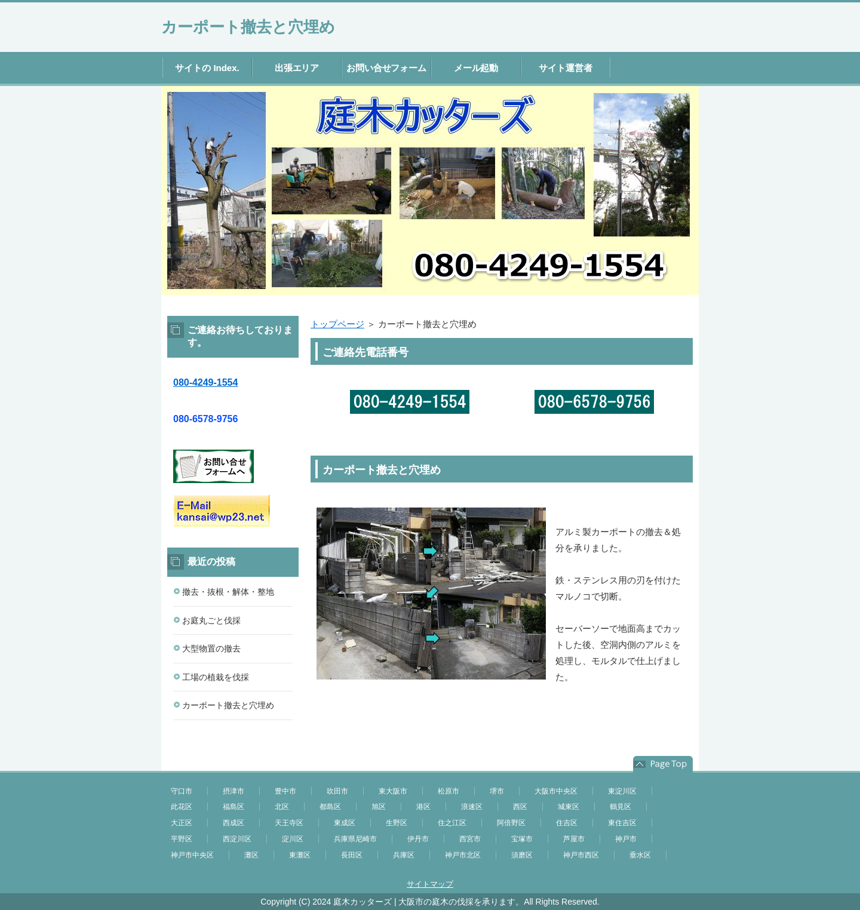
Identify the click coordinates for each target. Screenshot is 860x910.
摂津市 (233, 791)
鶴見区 (620, 807)
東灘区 (300, 855)
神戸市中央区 (192, 855)
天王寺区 (289, 823)
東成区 (344, 823)
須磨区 (522, 855)
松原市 (448, 791)
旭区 (378, 807)
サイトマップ (430, 884)
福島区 (233, 807)
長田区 (352, 855)
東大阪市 (393, 791)
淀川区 (292, 839)
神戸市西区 (581, 855)
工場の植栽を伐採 (215, 677)
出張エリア (297, 68)
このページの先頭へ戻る (663, 764)
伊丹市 (418, 839)
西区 (520, 807)
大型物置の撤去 (211, 648)
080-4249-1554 (205, 382)
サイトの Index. (207, 68)
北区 (282, 807)
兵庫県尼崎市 (355, 839)
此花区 (181, 807)
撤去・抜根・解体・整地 (228, 592)
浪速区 (472, 807)
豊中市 (285, 791)
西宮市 (470, 839)
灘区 (251, 855)
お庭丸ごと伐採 (211, 620)
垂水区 (640, 855)
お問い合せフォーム (386, 68)
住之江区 (452, 823)
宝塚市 (522, 839)
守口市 (181, 791)
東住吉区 (622, 823)
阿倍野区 (511, 823)
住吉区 (567, 823)
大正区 (181, 823)
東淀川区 (622, 791)
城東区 (568, 807)
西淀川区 (237, 839)
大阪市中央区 (556, 791)
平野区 (181, 839)
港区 (423, 807)
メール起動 (476, 68)
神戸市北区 (463, 855)
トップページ (337, 324)
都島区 (330, 807)
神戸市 (626, 839)
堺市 (497, 791)
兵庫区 (403, 855)
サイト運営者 (565, 68)
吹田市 (337, 791)
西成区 (233, 823)
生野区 (396, 823)
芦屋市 (574, 839)
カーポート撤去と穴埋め (248, 27)
